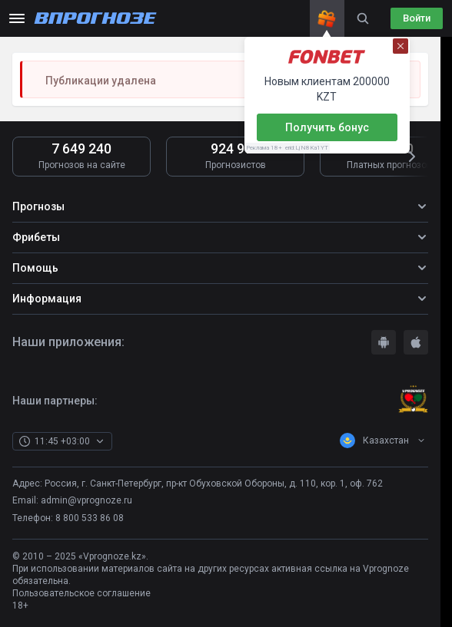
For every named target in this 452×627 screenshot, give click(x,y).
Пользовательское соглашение (81, 593)
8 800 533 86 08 (89, 518)
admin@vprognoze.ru (86, 500)
